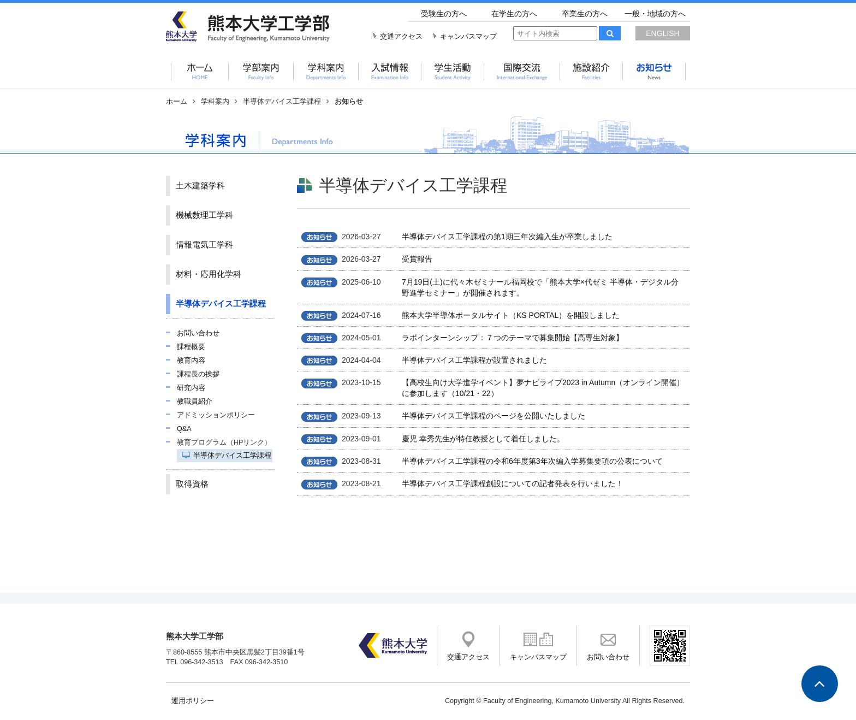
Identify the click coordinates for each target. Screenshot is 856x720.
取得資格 (192, 484)
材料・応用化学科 (208, 274)
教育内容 (191, 360)
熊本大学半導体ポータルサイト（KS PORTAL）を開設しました (511, 315)
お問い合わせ (198, 333)
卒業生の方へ (585, 13)
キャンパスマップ (468, 36)
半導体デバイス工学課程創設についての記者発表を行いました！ (512, 483)
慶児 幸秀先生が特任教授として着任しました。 (483, 438)
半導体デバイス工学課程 (282, 101)
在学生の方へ (514, 13)
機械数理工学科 (204, 215)
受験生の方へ (444, 13)
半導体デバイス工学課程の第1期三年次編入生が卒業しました (507, 236)
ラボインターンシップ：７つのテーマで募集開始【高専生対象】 (512, 337)
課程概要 (191, 347)
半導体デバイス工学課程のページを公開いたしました (493, 415)
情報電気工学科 (204, 244)
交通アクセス (401, 36)
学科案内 (215, 101)
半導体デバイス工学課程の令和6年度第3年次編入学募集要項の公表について (532, 461)
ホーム (176, 101)
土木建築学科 (200, 185)
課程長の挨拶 (198, 374)
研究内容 (191, 388)
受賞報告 (417, 259)
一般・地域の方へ (655, 13)
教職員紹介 (194, 401)
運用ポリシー (192, 701)
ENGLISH (662, 33)
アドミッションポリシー (216, 415)
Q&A (184, 429)
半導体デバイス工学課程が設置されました (474, 360)
